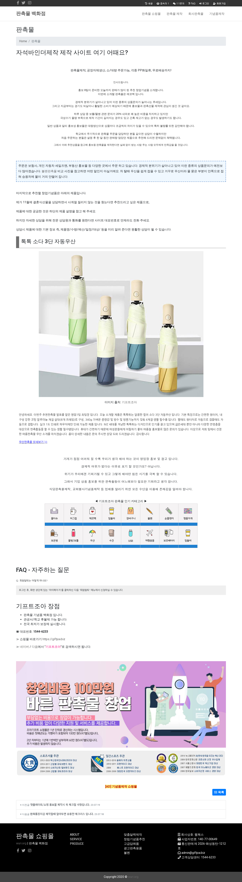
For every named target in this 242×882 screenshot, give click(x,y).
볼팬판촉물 (49, 171)
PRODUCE (77, 843)
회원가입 (219, 3)
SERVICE (76, 839)
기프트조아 (129, 402)
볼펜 (127, 853)
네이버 (24, 646)
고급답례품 (131, 843)
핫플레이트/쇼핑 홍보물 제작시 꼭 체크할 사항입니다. (60, 804)
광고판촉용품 (133, 848)
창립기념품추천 (134, 839)
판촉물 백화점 (31, 13)
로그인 (204, 3)
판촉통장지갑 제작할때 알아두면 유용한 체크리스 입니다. (62, 814)
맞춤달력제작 (133, 834)
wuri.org (21, 843)
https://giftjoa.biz (54, 639)
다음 (35, 646)
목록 (219, 792)
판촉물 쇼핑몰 (151, 14)
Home (23, 41)
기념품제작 (216, 14)
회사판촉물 (195, 14)
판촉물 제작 (174, 14)
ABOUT (74, 834)
